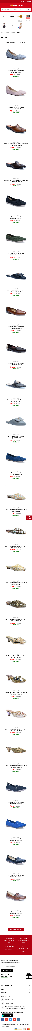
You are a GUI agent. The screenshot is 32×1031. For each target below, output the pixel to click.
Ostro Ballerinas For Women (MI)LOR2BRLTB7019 (16, 327)
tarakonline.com (11, 1024)
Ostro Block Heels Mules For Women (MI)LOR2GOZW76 (16, 583)
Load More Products (16, 929)
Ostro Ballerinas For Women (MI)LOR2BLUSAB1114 (16, 473)
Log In (22, 1)
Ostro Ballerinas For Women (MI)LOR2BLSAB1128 (16, 803)
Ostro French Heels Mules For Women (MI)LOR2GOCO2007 (16, 656)
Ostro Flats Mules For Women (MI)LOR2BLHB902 (16, 290)
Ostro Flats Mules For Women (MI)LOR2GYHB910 (16, 437)
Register (28, 1)
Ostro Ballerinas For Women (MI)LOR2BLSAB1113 (16, 217)
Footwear (13, 32)
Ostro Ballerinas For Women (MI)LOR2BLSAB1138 (16, 876)
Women (7, 32)
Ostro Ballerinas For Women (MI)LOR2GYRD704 (16, 71)
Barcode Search (5, 1026)
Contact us (5, 996)
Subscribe (8, 970)
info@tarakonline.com (10, 999)
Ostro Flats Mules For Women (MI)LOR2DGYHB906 (16, 400)
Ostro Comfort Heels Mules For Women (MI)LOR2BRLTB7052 (16, 144)
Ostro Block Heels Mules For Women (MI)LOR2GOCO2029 (16, 729)
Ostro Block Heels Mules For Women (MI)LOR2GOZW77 (16, 510)
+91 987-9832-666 (9, 1003)
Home (2, 32)
